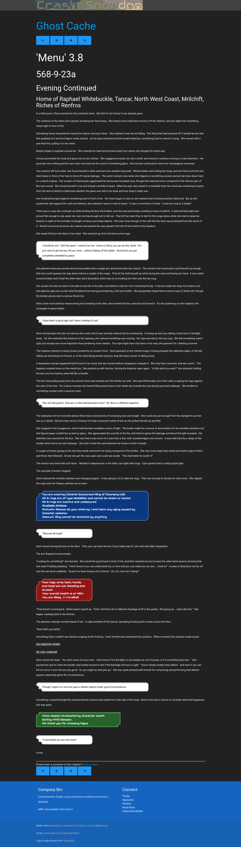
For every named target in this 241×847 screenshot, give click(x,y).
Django (104, 825)
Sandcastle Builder (132, 810)
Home (199, 5)
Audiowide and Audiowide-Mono (61, 832)
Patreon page (90, 764)
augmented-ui (69, 825)
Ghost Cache (66, 26)
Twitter (126, 795)
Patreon (126, 803)
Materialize (54, 825)
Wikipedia (68, 840)
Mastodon (128, 799)
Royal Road (128, 807)
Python (82, 825)
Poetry (90, 825)
